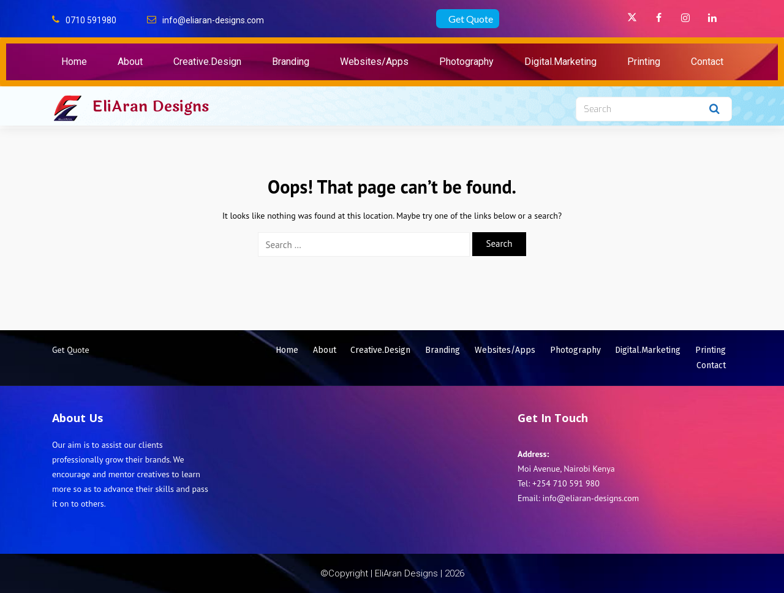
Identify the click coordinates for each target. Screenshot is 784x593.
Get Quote (470, 19)
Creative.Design (207, 61)
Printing (643, 61)
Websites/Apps (374, 61)
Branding (290, 61)
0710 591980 (91, 20)
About (130, 61)
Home (74, 61)
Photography (466, 61)
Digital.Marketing (560, 61)
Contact (707, 61)
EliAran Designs (150, 106)
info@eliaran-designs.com (213, 20)
